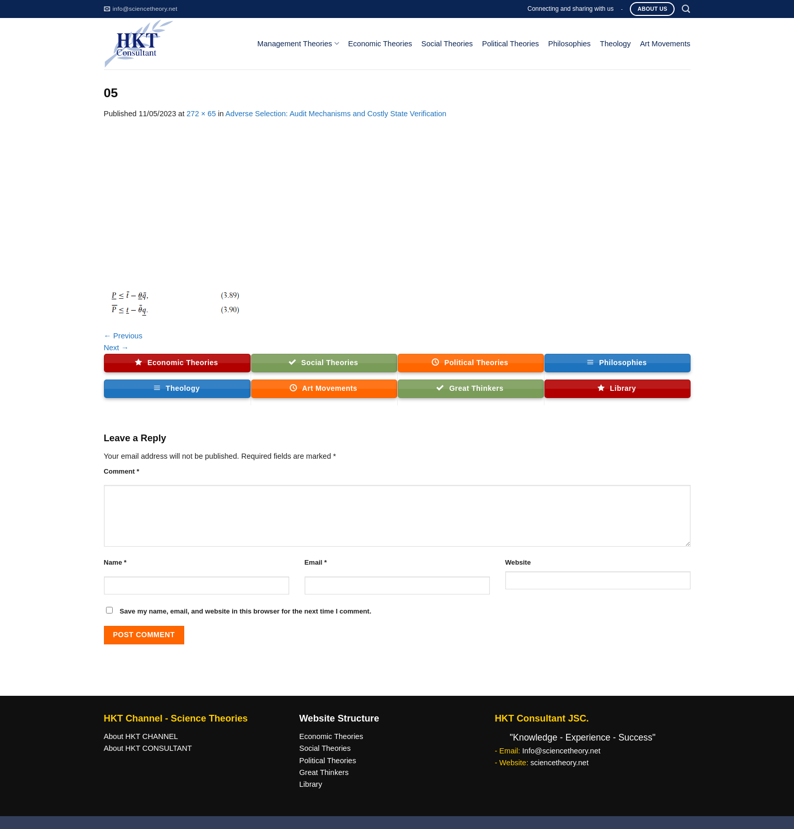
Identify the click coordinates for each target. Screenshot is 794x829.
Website (518, 562)
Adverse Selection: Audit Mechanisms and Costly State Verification (335, 114)
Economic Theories (380, 44)
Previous (123, 336)
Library (310, 784)
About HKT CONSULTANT (148, 748)
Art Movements (665, 44)
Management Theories (298, 43)
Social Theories (447, 44)
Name (115, 562)
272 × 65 (201, 114)
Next (116, 348)
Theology (615, 44)
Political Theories (510, 44)
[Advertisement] (397, 197)
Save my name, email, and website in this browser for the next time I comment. (246, 611)
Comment (121, 471)
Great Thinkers (323, 772)
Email (316, 562)
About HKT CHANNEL (141, 736)
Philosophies (569, 44)
